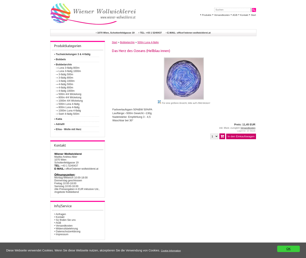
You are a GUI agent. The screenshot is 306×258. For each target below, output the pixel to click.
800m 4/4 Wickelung (69, 97)
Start (253, 15)
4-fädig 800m (65, 87)
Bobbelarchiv (127, 42)
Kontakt (244, 15)
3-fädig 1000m (66, 81)
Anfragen (61, 214)
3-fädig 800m (65, 77)
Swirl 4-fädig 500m (68, 113)
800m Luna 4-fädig (68, 107)
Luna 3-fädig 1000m (69, 71)
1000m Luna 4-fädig (69, 110)
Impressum (62, 234)
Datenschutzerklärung (68, 231)
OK (288, 248)
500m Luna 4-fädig (68, 104)
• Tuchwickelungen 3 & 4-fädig (72, 54)
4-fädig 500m (65, 84)
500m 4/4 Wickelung (69, 94)
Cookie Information (171, 250)
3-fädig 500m (65, 74)
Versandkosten (222, 15)
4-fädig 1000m (66, 90)
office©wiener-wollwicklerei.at (194, 32)
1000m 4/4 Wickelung (70, 100)
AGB (235, 15)
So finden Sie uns (66, 220)
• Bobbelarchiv (63, 64)
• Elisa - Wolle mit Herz (67, 129)
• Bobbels (60, 59)
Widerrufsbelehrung (67, 228)
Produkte (206, 15)
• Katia (58, 119)
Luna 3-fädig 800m (68, 67)
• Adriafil (59, 124)
